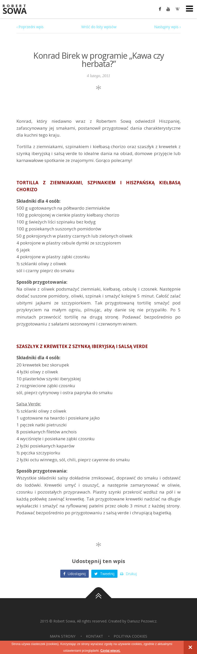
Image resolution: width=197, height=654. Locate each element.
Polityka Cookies (130, 636)
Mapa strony (62, 636)
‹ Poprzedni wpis (30, 26)
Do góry (98, 598)
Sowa (18, 9)
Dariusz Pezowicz (141, 621)
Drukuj (128, 573)
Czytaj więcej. (110, 650)
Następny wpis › (167, 26)
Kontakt (94, 636)
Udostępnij (74, 573)
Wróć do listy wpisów (98, 26)
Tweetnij (104, 573)
